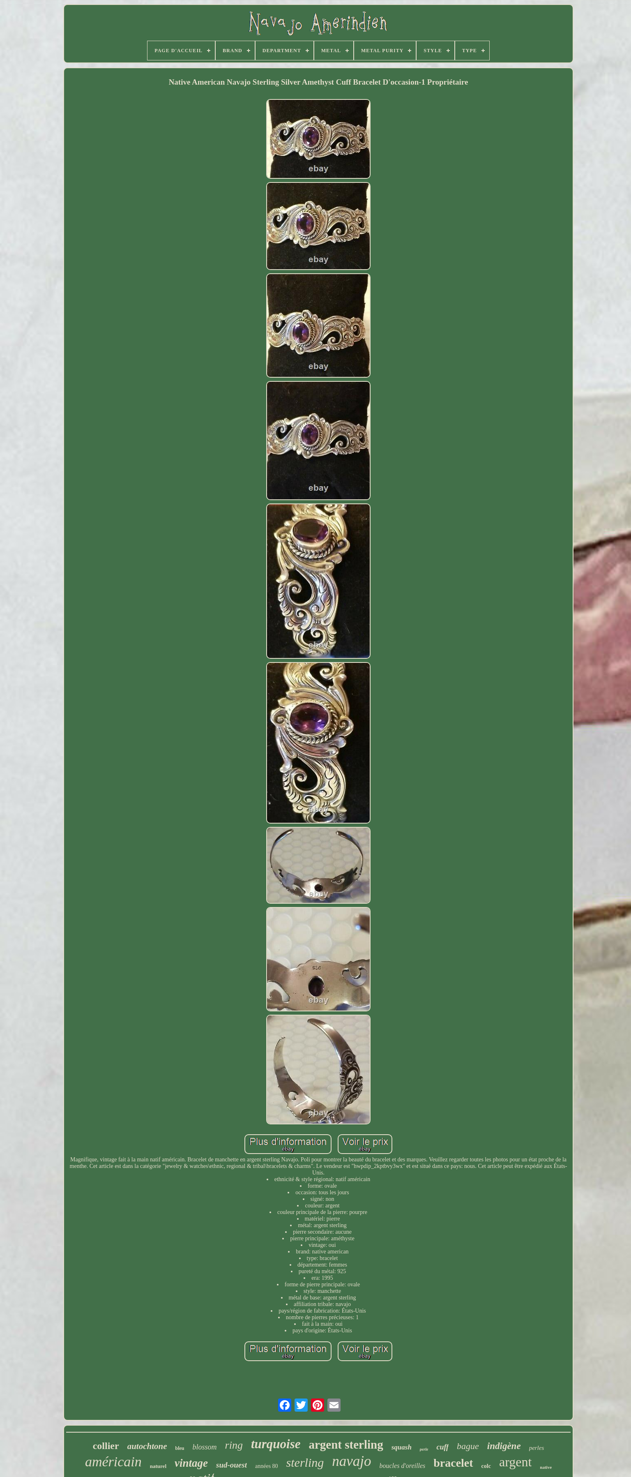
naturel (158, 1466)
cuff (442, 1447)
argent (515, 1461)
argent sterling (346, 1444)
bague (468, 1446)
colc (486, 1466)
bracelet (453, 1462)
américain (113, 1461)
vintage (191, 1463)
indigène (504, 1446)
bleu (179, 1448)
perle (424, 1449)
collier (106, 1445)
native (546, 1467)
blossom (205, 1447)
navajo (351, 1461)
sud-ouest (231, 1465)
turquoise (276, 1444)
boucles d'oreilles (403, 1465)
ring (234, 1445)
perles (536, 1448)
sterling (305, 1462)
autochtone (147, 1446)
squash (401, 1447)
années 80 (266, 1466)
